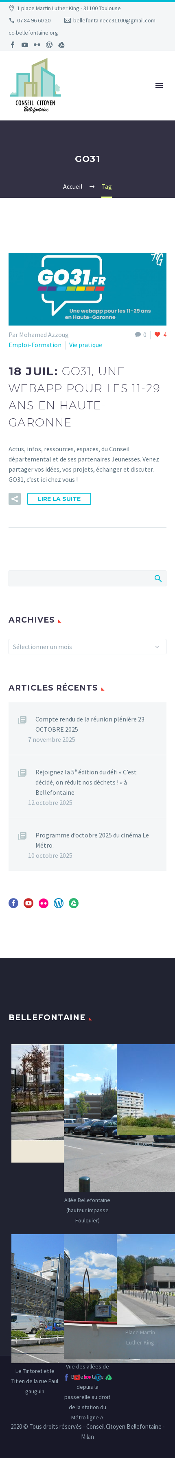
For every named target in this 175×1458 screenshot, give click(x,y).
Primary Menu (159, 85)
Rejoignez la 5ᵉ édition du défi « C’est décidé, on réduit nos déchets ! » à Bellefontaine (86, 782)
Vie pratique (85, 345)
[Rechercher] (87, 578)
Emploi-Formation (35, 345)
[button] (15, 499)
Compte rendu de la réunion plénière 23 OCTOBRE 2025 (89, 724)
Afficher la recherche (157, 578)
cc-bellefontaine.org (33, 32)
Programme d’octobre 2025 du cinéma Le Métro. (92, 840)
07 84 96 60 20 (33, 20)
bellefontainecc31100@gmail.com (114, 20)
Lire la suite (59, 499)
